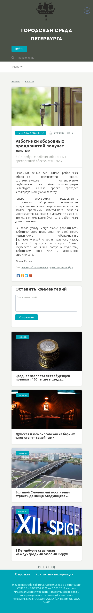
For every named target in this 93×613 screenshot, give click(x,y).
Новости (16, 81)
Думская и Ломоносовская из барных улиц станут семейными (45, 435)
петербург (67, 267)
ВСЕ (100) (46, 567)
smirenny (59, 132)
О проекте (22, 574)
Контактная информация (54, 574)
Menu (15, 66)
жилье (25, 267)
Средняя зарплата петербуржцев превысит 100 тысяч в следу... (42, 377)
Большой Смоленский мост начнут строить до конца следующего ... (43, 494)
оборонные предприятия (45, 267)
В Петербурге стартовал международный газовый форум (41, 552)
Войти (19, 48)
